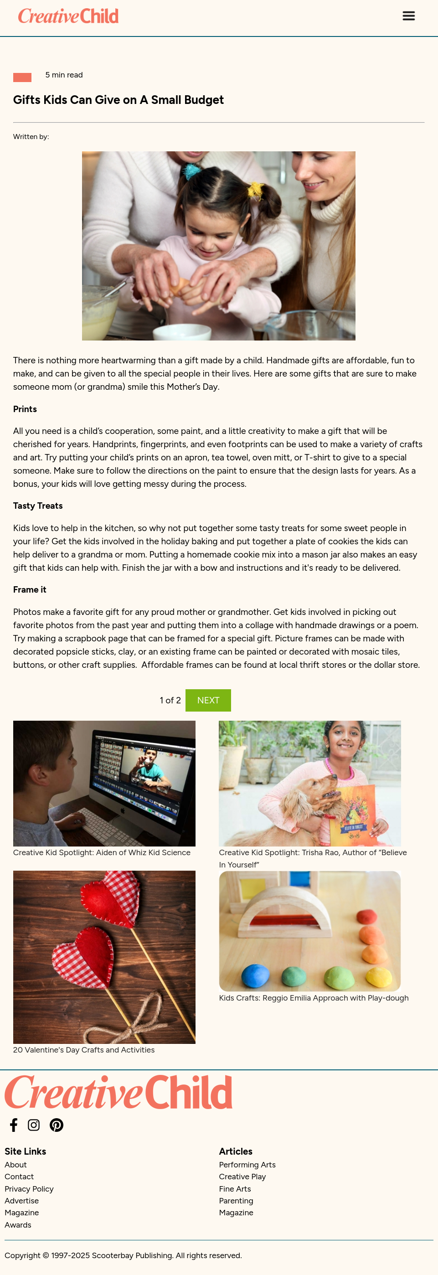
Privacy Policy (29, 1188)
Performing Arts (247, 1164)
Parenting (236, 1200)
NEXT (208, 700)
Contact (19, 1176)
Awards (18, 1224)
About (16, 1164)
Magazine (22, 1212)
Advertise (22, 1200)
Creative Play (242, 1176)
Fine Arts (235, 1188)
